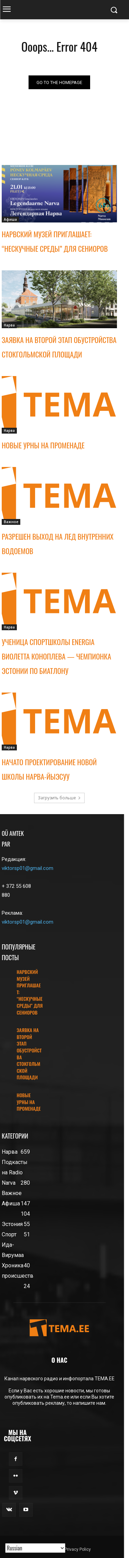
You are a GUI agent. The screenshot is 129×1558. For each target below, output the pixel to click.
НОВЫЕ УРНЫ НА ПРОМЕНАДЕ (43, 445)
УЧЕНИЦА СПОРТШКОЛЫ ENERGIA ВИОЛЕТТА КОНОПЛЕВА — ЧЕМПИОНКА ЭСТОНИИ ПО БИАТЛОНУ (56, 656)
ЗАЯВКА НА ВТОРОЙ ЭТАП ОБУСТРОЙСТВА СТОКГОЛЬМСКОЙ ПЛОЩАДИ (29, 1053)
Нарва (9, 325)
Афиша (10, 219)
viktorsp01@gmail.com (27, 868)
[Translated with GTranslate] (35, 1548)
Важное (11, 521)
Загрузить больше (59, 798)
